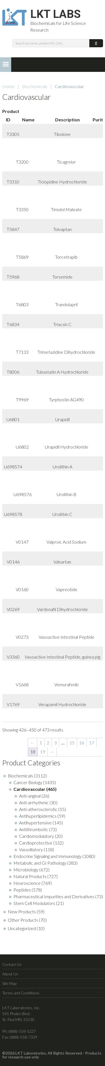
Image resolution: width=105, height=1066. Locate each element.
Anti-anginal (30, 795)
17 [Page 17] (91, 742)
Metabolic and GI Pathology (39, 862)
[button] (5, 64)
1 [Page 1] (40, 742)
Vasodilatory (31, 849)
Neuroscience (27, 883)
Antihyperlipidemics (38, 816)
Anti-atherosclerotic (38, 809)
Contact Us (12, 964)
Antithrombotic (33, 829)
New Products (22, 911)
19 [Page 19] (42, 751)
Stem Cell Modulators (34, 903)
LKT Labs (55, 14)
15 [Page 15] (71, 742)
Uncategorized (22, 928)
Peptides (22, 889)
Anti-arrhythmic (34, 802)
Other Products (23, 920)
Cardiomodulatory (36, 836)
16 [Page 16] (81, 742)
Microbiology (25, 869)
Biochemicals (34, 86)
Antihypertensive (35, 822)
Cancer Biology (27, 782)
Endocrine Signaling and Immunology (47, 856)
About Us (10, 973)
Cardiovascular (29, 789)
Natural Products (29, 876)
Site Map (9, 983)
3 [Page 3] (55, 742)
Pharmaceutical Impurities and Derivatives (53, 896)
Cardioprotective (35, 842)
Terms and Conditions (20, 992)
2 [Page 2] (48, 742)
